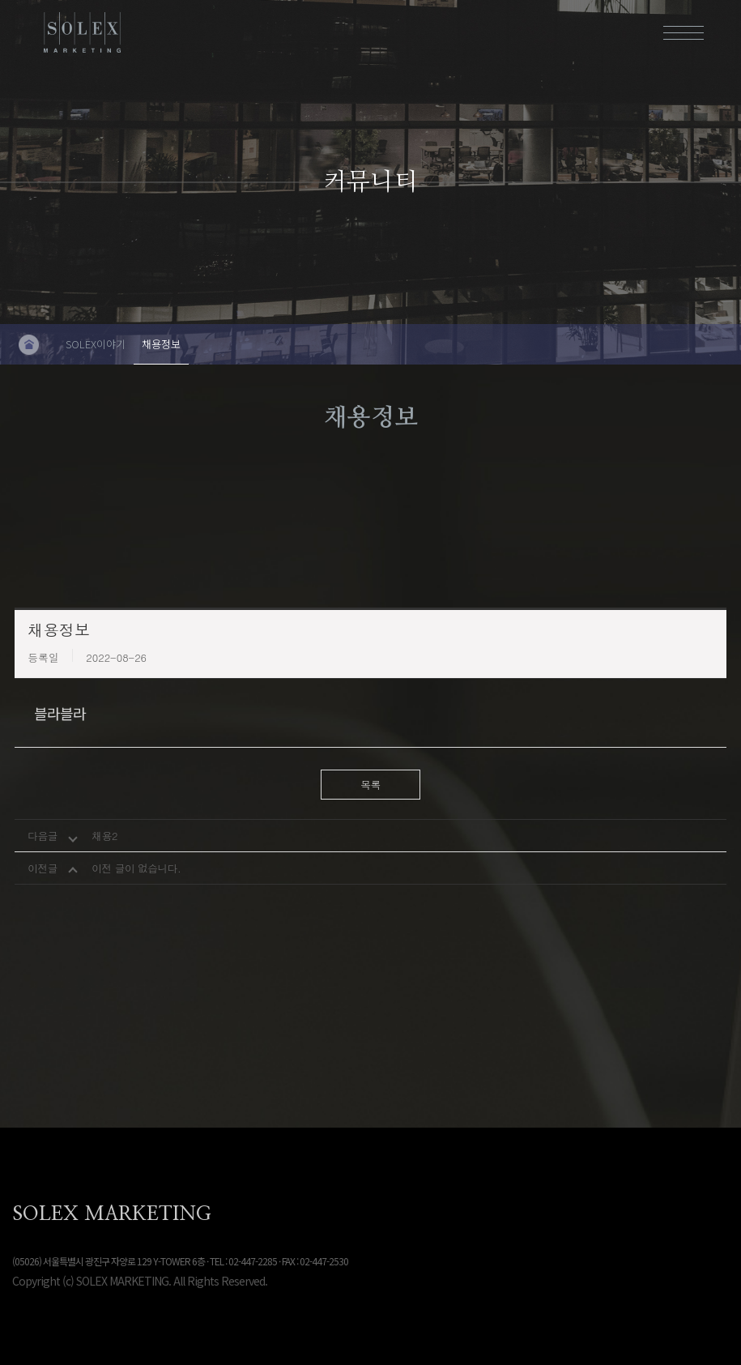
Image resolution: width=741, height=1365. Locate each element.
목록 (370, 784)
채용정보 (161, 344)
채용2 (104, 835)
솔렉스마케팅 (82, 33)
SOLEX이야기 (96, 344)
